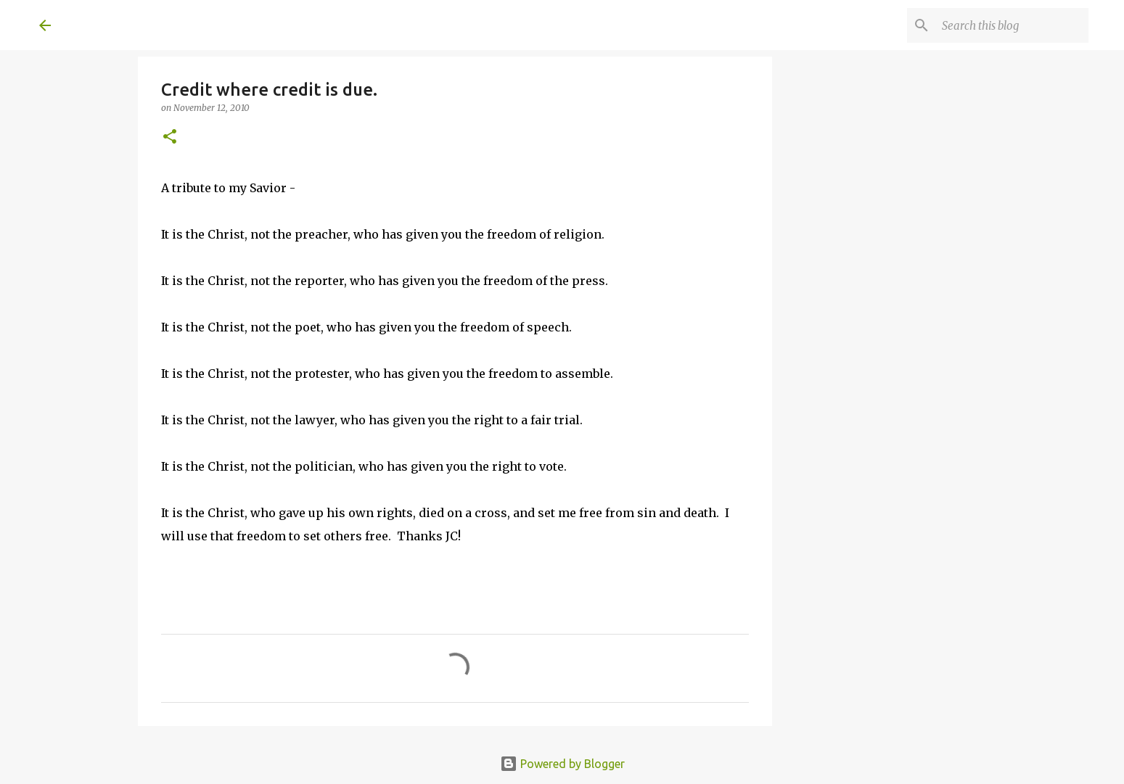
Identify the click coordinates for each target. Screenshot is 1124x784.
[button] (170, 137)
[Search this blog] (1012, 25)
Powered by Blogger (562, 763)
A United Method (156, 25)
